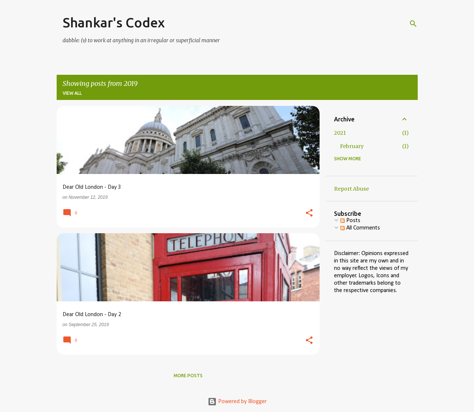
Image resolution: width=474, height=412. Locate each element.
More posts (188, 375)
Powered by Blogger (237, 402)
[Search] (413, 24)
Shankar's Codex (114, 22)
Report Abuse (351, 188)
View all (72, 93)
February (352, 146)
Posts (350, 221)
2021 (340, 133)
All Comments (360, 228)
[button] (309, 213)
